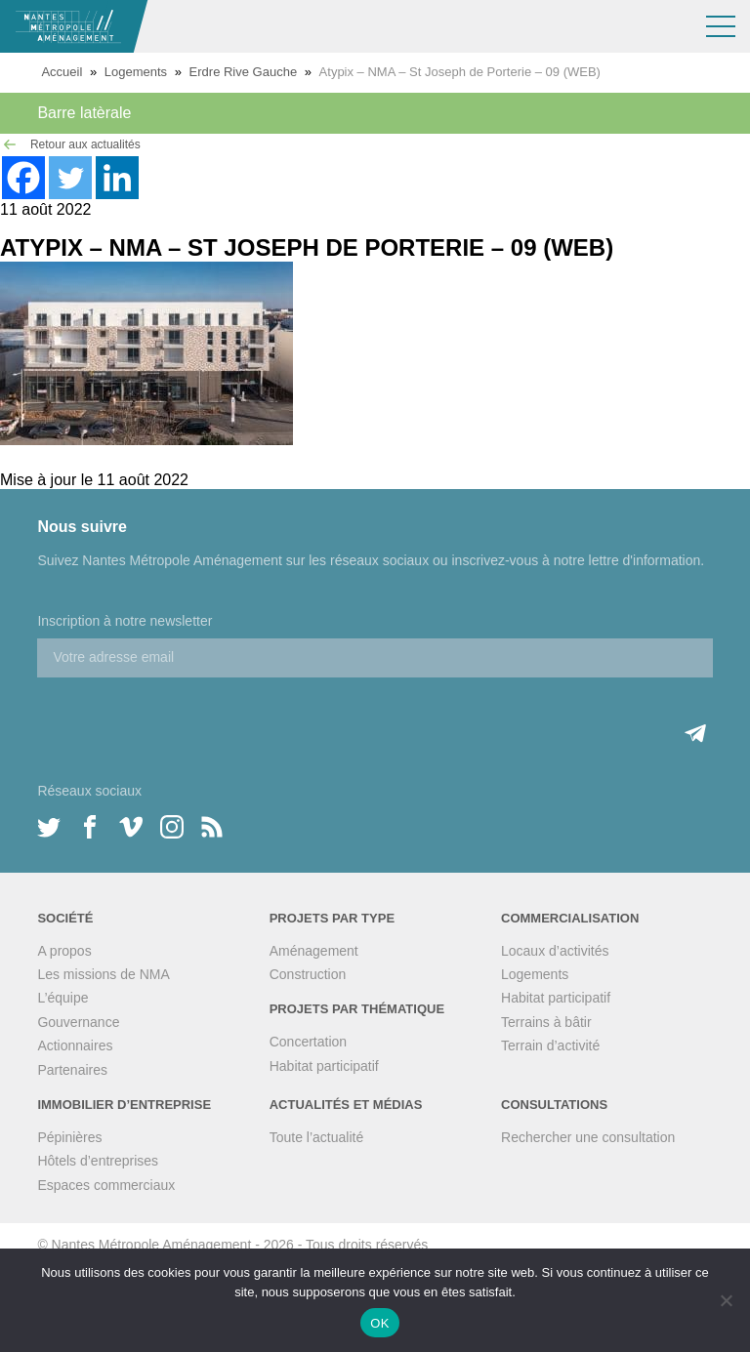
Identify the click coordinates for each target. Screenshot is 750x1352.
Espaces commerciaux (106, 1185)
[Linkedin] (117, 177)
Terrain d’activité (550, 1045)
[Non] (725, 1300)
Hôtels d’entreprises (97, 1160)
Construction (308, 974)
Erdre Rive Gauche (243, 71)
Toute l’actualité (317, 1137)
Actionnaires (74, 1045)
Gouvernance (78, 1022)
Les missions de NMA (103, 974)
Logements (135, 71)
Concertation (308, 1041)
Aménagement (314, 951)
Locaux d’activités (555, 951)
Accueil (61, 71)
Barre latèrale (84, 112)
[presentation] (185, 715)
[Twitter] (70, 177)
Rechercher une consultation (588, 1137)
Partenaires (72, 1070)
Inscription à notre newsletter (124, 621)
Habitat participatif (324, 1066)
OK (379, 1323)
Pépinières (69, 1137)
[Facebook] (23, 177)
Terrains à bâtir (546, 1022)
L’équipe (62, 997)
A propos (64, 951)
